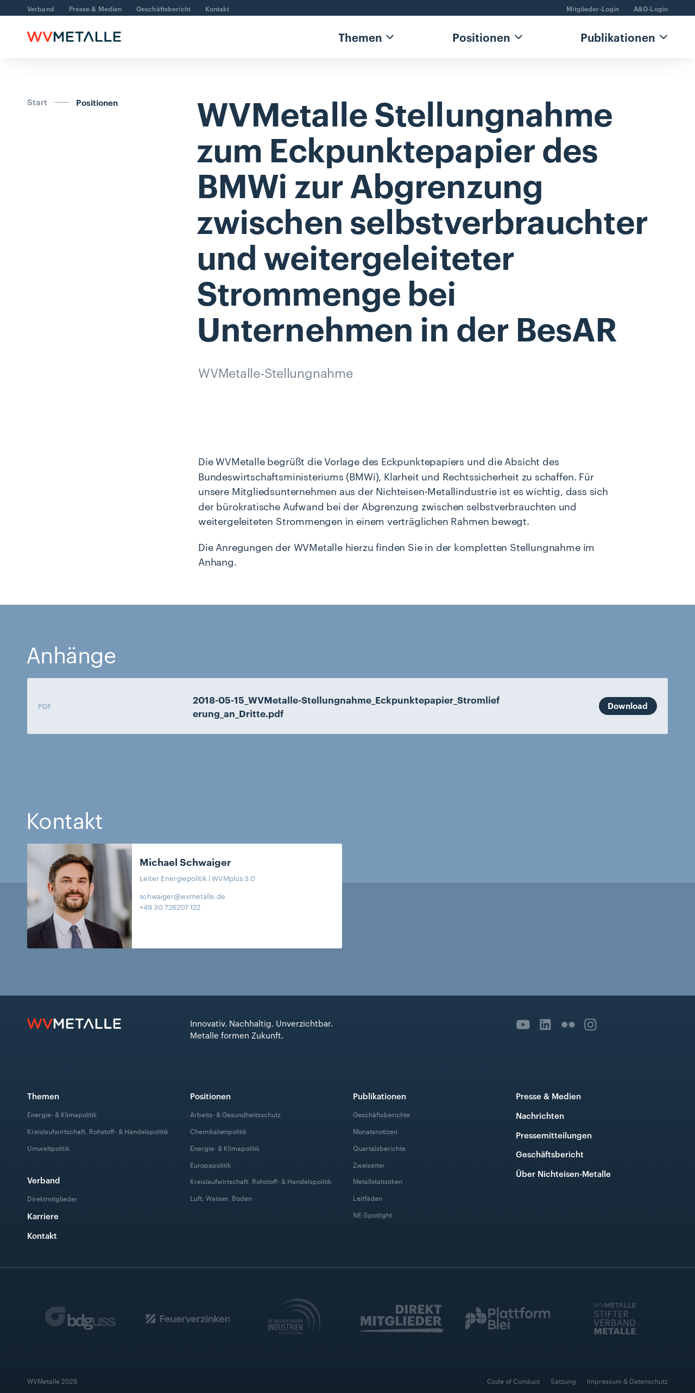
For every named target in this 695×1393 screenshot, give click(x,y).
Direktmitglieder (52, 1198)
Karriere (43, 1215)
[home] (74, 37)
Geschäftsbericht (163, 8)
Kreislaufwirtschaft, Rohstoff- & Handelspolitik (97, 1131)
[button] (366, 37)
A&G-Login (651, 8)
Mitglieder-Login (592, 8)
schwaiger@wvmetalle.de (182, 896)
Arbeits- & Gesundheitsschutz (235, 1114)
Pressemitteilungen (554, 1135)
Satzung (563, 1380)
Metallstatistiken (377, 1181)
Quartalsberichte (379, 1147)
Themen (360, 37)
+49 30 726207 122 (170, 906)
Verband (40, 8)
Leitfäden (367, 1197)
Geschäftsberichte (381, 1114)
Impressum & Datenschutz (627, 1380)
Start (37, 102)
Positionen (481, 37)
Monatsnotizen (375, 1131)
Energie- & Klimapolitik (62, 1114)
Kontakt (217, 8)
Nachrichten (540, 1115)
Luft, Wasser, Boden (221, 1197)
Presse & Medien (95, 8)
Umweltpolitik (48, 1147)
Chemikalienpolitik (218, 1131)
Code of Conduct (513, 1380)
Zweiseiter (369, 1164)
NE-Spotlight (372, 1214)
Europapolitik (210, 1164)
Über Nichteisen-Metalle (563, 1173)
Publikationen (617, 37)
